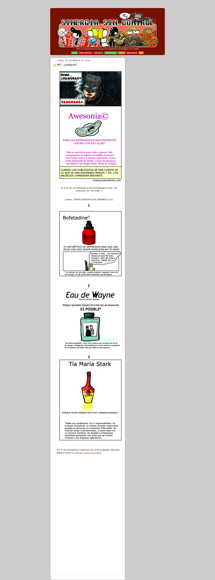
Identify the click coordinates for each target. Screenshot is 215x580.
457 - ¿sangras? (67, 64)
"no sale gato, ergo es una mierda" (87, 453)
